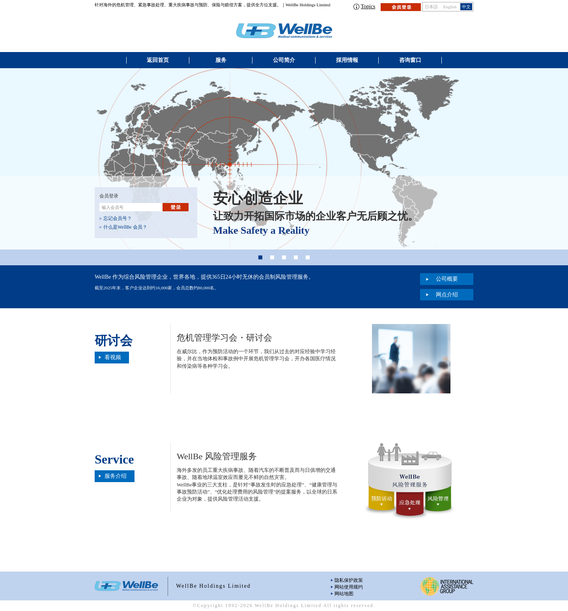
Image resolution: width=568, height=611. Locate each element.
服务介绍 (116, 476)
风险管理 (438, 502)
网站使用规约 (348, 587)
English (450, 6)
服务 (220, 60)
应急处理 (410, 507)
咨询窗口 (410, 60)
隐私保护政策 (348, 580)
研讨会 (114, 340)
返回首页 (158, 60)
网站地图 (343, 593)
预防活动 (382, 502)
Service (114, 459)
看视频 (113, 357)
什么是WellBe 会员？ (125, 227)
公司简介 (284, 60)
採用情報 (347, 60)
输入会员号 (112, 207)
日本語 (431, 6)
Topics (368, 6)
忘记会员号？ (117, 218)
